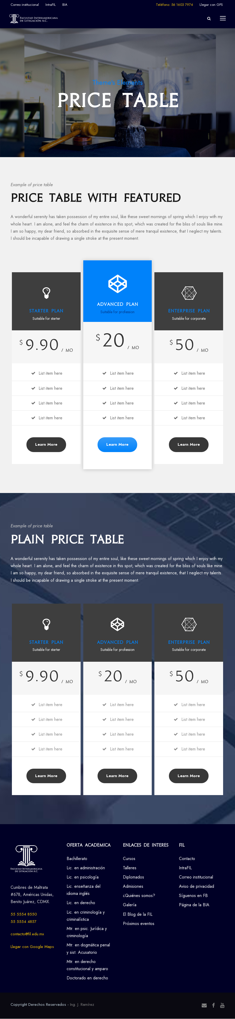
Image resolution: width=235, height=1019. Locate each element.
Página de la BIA (194, 905)
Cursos (129, 859)
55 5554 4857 (23, 922)
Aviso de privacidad (196, 887)
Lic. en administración (86, 868)
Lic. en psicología (83, 878)
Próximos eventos (138, 924)
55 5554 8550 (24, 915)
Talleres (129, 868)
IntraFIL (50, 4)
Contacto (187, 859)
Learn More (46, 445)
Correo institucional (25, 4)
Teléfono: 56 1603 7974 (174, 4)
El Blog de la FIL (138, 915)
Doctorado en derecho (87, 978)
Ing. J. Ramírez (82, 1005)
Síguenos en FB (193, 896)
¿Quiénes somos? (139, 896)
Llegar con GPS (211, 4)
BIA (64, 4)
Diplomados (133, 878)
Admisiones (133, 887)
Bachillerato (77, 859)
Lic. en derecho (81, 903)
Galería (129, 905)
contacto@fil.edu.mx (27, 934)
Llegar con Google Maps (32, 947)
